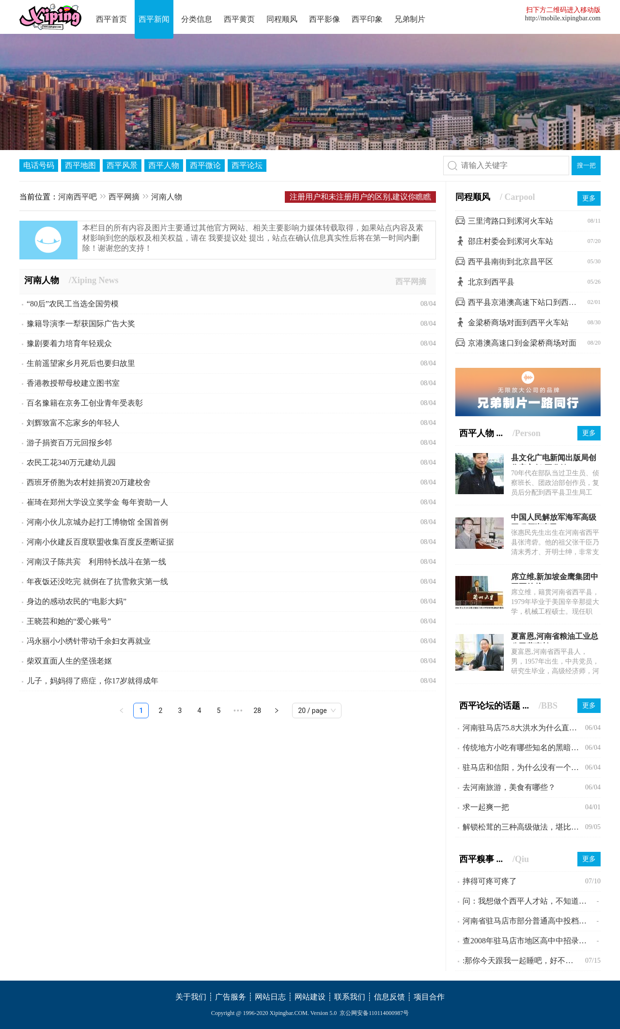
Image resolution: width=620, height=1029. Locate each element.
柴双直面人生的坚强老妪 (69, 661)
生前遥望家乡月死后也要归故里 (81, 363)
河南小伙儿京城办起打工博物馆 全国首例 (97, 522)
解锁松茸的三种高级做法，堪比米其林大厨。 (524, 827)
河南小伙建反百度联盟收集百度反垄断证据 (100, 542)
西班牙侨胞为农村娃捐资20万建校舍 (89, 482)
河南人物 (166, 197)
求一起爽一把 (486, 807)
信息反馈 (389, 997)
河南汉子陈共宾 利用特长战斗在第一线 (96, 562)
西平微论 (205, 165)
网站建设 (310, 997)
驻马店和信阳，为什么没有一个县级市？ (524, 767)
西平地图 (80, 165)
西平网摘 (124, 197)
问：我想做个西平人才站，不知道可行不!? (530, 901)
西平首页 (111, 19)
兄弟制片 (409, 19)
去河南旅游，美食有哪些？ (509, 787)
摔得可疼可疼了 (490, 881)
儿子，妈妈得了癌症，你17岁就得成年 (92, 681)
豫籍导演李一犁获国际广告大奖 (81, 323)
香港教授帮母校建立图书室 (73, 383)
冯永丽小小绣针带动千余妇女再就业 (89, 641)
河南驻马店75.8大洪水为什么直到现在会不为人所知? (524, 728)
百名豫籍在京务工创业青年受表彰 (85, 403)
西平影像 (324, 19)
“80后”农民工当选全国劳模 (73, 304)
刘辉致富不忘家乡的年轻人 (73, 423)
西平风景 (122, 165)
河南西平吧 (77, 197)
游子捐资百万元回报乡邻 (69, 443)
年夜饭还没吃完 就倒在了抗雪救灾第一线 (97, 581)
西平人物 (163, 165)
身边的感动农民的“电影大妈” (76, 601)
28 (258, 710)
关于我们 (190, 997)
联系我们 (349, 997)
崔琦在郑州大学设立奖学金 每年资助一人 (97, 502)
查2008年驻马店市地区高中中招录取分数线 (530, 941)
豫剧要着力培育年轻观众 (69, 343)
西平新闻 (154, 19)
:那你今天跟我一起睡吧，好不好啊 (522, 960)
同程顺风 (281, 19)
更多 (589, 198)
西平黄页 (239, 19)
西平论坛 (247, 165)
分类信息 (196, 19)
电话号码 (38, 165)
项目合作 (429, 997)
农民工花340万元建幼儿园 (71, 462)
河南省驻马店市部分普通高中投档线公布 (529, 921)
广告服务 (230, 997)
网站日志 (270, 997)
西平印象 (367, 19)
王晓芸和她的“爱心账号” (69, 621)
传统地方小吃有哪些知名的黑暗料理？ (524, 747)
